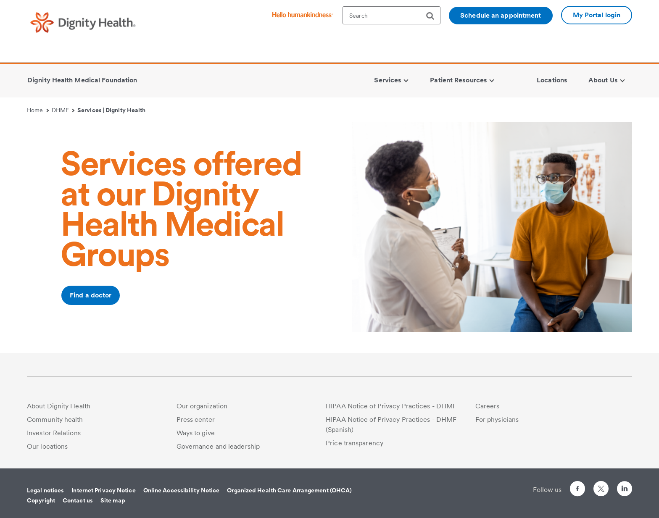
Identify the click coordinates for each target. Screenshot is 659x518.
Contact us (78, 500)
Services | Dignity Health (111, 110)
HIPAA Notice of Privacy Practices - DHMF (391, 406)
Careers (487, 406)
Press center (196, 419)
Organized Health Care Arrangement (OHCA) (289, 490)
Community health (55, 419)
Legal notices (45, 490)
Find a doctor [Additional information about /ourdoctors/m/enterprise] (90, 295)
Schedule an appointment (500, 15)
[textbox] (391, 15)
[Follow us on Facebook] (577, 490)
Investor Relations (54, 433)
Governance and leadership (218, 446)
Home (38, 110)
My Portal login (597, 15)
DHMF (63, 110)
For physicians (497, 419)
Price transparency (354, 443)
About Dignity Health (58, 406)
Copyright (41, 500)
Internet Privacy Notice (103, 490)
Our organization (202, 406)
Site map (112, 500)
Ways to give (196, 433)
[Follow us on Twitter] (601, 485)
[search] (433, 16)
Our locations (47, 446)
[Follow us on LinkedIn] (624, 490)
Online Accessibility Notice (181, 490)
